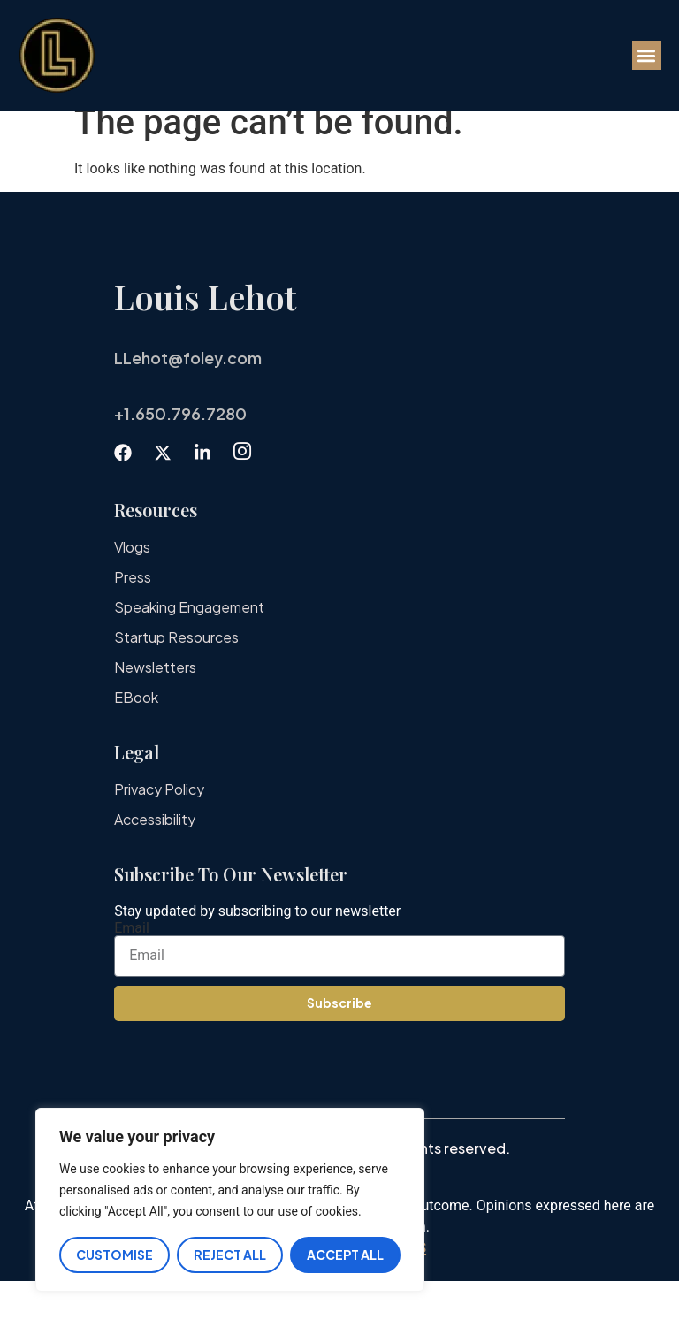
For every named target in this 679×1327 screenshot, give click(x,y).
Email (131, 974)
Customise (114, 1254)
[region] (229, 1200)
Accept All (345, 1254)
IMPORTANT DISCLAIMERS (339, 1293)
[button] (646, 55)
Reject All (230, 1254)
